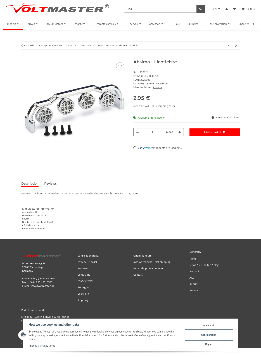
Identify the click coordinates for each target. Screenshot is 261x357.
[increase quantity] (180, 132)
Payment (82, 268)
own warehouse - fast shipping (151, 262)
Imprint (33, 345)
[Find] (160, 9)
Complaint (83, 274)
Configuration (208, 335)
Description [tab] (30, 183)
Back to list (29, 45)
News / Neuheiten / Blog (204, 265)
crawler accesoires (157, 83)
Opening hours (142, 255)
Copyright (83, 293)
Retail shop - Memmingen (148, 268)
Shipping (82, 300)
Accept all (208, 325)
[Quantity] (152, 132)
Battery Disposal (87, 262)
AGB (191, 277)
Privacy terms (47, 345)
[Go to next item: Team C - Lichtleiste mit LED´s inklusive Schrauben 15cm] (236, 45)
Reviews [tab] (50, 183)
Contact (138, 274)
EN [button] (215, 9)
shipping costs (166, 106)
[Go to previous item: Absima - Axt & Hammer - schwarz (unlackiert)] (228, 45)
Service (193, 290)
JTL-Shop (242, 352)
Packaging (83, 287)
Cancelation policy (88, 255)
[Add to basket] (24, 57)
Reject (208, 344)
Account (194, 271)
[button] (227, 9)
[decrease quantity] (137, 132)
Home (192, 258)
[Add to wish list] (120, 66)
